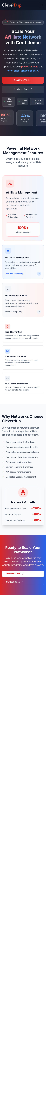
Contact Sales (14, 582)
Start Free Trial (15, 573)
